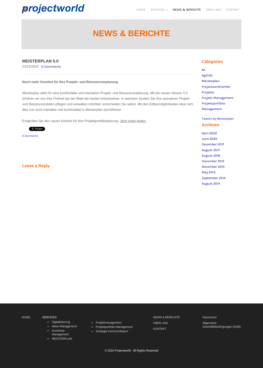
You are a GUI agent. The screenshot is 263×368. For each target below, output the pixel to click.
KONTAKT (232, 10)
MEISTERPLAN (62, 340)
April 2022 (209, 135)
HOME (140, 10)
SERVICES (158, 10)
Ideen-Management (64, 328)
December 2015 (213, 163)
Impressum (209, 319)
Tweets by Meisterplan (218, 120)
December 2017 (213, 146)
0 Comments (51, 68)
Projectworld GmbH (216, 88)
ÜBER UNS (213, 10)
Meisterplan (211, 82)
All (203, 71)
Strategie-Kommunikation (112, 332)
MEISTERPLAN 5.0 (40, 62)
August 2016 (211, 157)
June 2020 (209, 140)
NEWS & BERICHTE (187, 10)
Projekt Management (217, 99)
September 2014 (214, 180)
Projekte (208, 94)
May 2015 (209, 174)
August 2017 (211, 152)
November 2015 (213, 168)
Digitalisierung (61, 323)
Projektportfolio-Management (114, 328)
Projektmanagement (108, 324)
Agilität (207, 77)
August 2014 (211, 185)
